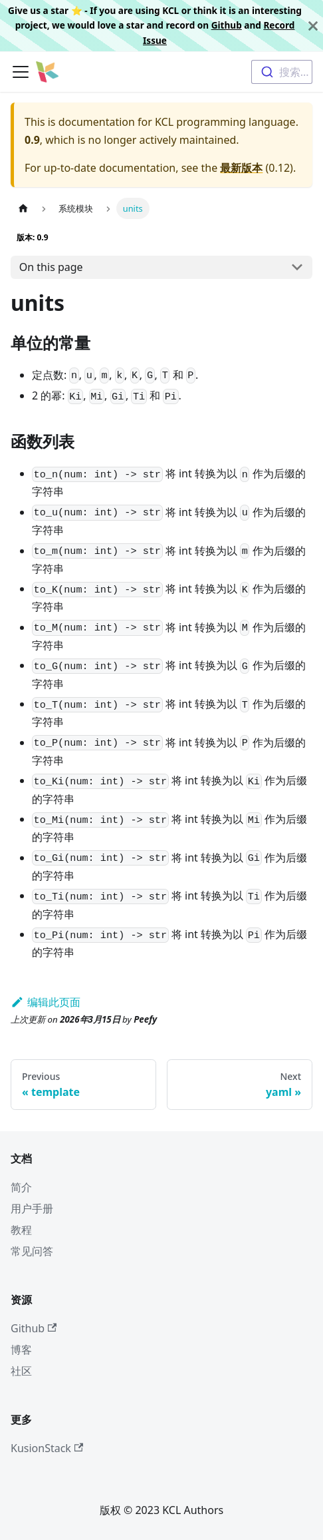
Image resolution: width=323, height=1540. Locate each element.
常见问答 (32, 1251)
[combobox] (281, 72)
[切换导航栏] (21, 72)
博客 (21, 1349)
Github (226, 25)
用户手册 (32, 1208)
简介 (21, 1187)
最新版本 (241, 167)
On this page (51, 267)
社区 (21, 1371)
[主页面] (23, 208)
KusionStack (47, 1448)
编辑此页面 (45, 1002)
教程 (21, 1229)
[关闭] (313, 25)
